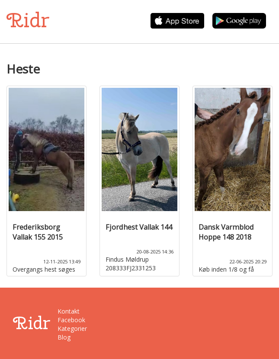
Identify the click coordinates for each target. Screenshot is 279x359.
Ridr (27, 20)
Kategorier (72, 328)
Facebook (71, 320)
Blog (64, 337)
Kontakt (69, 311)
